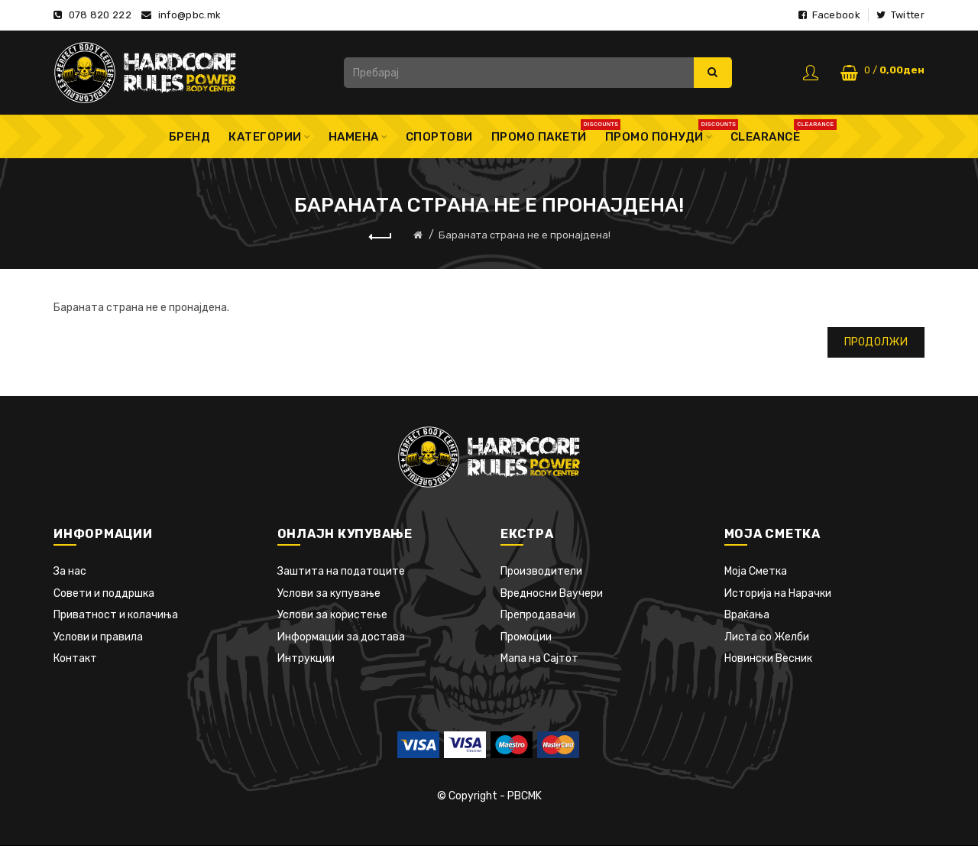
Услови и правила (98, 636)
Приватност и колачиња (115, 614)
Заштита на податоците (341, 571)
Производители (541, 571)
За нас (69, 571)
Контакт (75, 658)
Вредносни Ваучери (551, 593)
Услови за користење (332, 614)
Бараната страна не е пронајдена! (524, 235)
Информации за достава (341, 636)
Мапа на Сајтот (539, 658)
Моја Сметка (755, 571)
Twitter (900, 15)
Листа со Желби (766, 636)
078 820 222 (100, 15)
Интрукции (306, 658)
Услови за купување (329, 593)
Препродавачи (537, 614)
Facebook (829, 15)
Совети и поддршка (103, 593)
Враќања (746, 614)
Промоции (526, 636)
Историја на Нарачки (777, 593)
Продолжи (876, 341)
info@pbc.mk (189, 15)
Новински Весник (768, 658)
